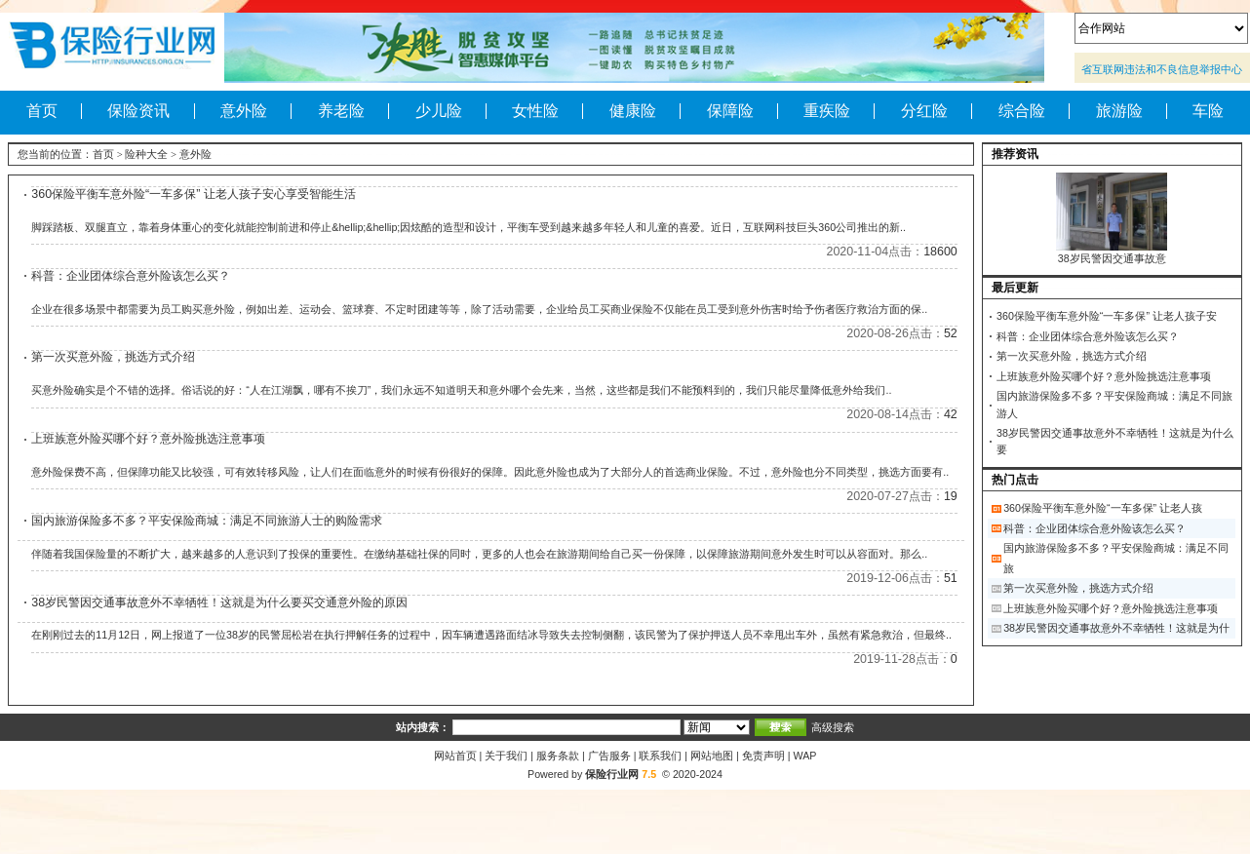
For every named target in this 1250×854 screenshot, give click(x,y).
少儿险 (438, 111)
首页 (42, 111)
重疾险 (826, 111)
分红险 (924, 111)
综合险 (1021, 111)
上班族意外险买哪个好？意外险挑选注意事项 (148, 439)
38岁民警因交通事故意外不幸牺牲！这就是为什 (1116, 628)
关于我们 (506, 755)
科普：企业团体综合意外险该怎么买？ (130, 276)
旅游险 (1119, 111)
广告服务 (609, 755)
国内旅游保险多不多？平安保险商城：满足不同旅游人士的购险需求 (206, 520)
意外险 (243, 111)
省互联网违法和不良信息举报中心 (1161, 69)
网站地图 (711, 755)
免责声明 (763, 755)
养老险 (341, 111)
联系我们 (660, 755)
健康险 (632, 111)
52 (950, 333)
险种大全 (146, 154)
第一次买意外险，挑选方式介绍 (113, 357)
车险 (1208, 111)
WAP (805, 755)
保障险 (730, 111)
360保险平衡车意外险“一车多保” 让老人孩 (1102, 508)
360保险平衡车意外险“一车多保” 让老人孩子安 (1106, 316)
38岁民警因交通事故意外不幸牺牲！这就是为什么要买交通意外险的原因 (219, 602)
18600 (940, 251)
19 (950, 496)
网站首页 (455, 755)
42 (950, 414)
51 (950, 578)
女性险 (535, 111)
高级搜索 (832, 727)
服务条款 (557, 755)
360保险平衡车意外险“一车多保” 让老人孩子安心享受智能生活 (193, 194)
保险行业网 (612, 774)
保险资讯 (138, 111)
